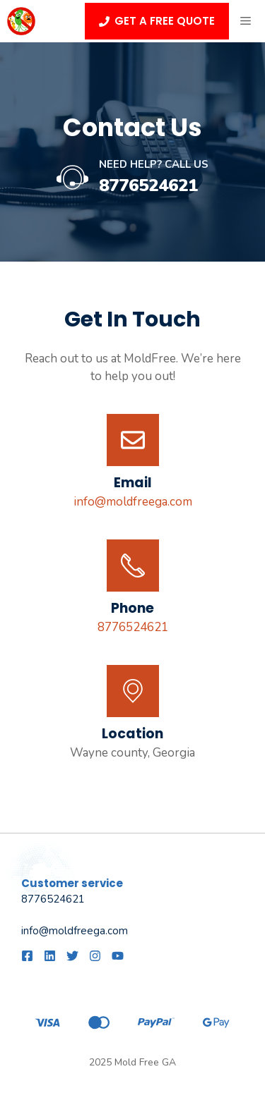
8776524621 (148, 185)
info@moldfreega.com (132, 502)
